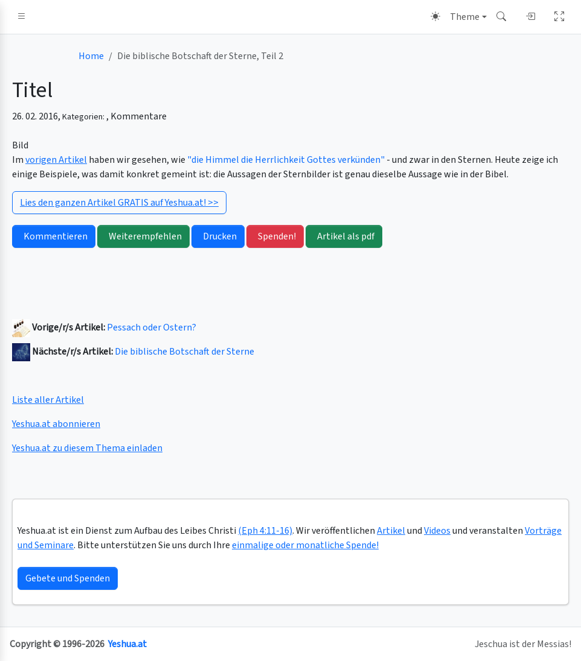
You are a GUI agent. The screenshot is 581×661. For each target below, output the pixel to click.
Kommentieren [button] (54, 236)
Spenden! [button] (275, 236)
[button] (21, 17)
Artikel (391, 530)
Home (91, 56)
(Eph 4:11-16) (265, 530)
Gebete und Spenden (67, 578)
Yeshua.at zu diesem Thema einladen (87, 448)
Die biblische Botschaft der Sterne (184, 351)
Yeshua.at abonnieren (56, 424)
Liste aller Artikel (48, 399)
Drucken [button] (218, 236)
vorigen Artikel (56, 159)
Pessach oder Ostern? (151, 327)
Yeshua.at (127, 644)
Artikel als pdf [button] (343, 236)
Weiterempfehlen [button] (143, 236)
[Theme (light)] (459, 17)
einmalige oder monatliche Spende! (305, 545)
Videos (437, 530)
